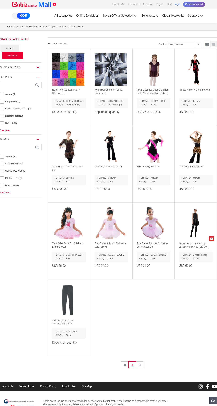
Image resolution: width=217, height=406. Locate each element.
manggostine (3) (12, 101)
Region (160, 4)
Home (10, 26)
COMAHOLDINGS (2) (15, 171)
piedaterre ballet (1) (14, 116)
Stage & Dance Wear (72, 26)
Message (148, 4)
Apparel (55, 26)
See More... (5, 130)
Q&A (169, 4)
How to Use (118, 4)
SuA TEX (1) (11, 123)
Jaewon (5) (10, 94)
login (177, 4)
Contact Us (134, 4)
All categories (63, 15)
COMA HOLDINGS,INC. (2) (18, 108)
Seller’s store (150, 15)
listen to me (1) (12, 185)
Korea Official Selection (120, 15)
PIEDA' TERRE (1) (13, 178)
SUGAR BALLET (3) (14, 163)
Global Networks (173, 15)
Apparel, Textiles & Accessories (31, 26)
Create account (194, 4)
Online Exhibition (87, 15)
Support (196, 15)
